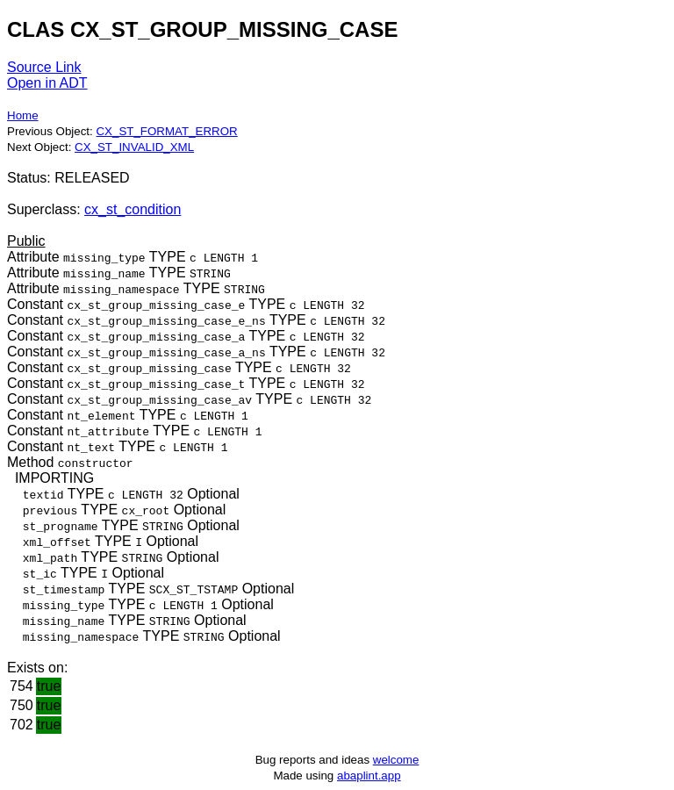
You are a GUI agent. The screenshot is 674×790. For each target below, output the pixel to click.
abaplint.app (369, 775)
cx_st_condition (132, 209)
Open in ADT (47, 82)
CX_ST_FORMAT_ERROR (166, 131)
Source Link (44, 67)
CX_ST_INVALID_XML (134, 147)
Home (23, 115)
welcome (396, 759)
